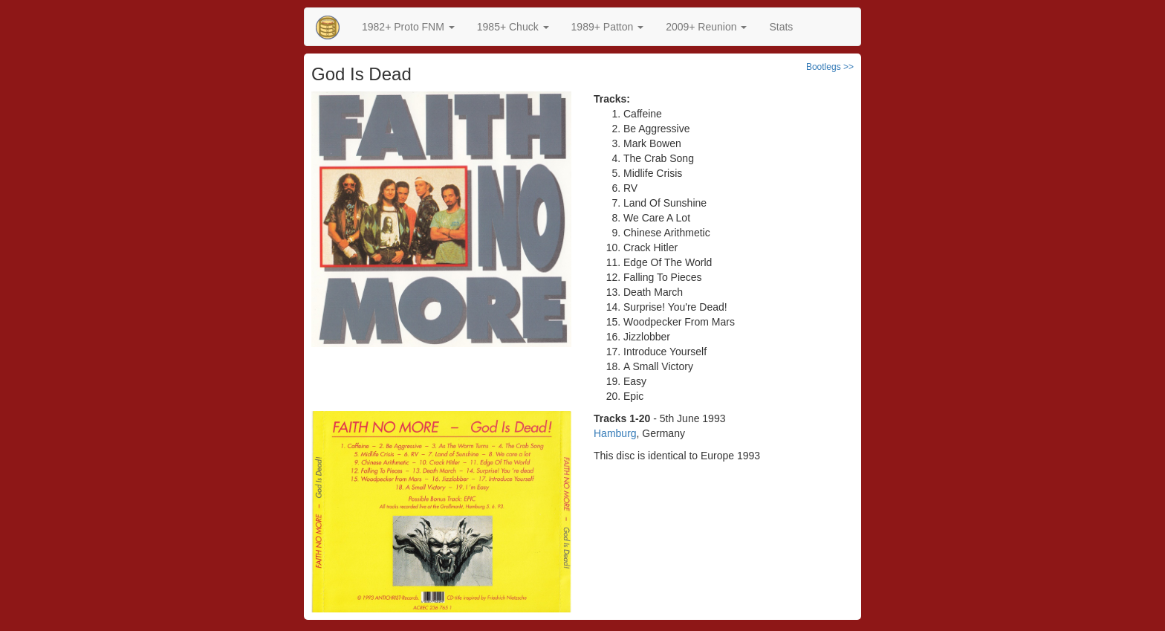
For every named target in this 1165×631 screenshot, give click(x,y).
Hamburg (615, 433)
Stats (781, 27)
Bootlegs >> (830, 67)
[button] (408, 26)
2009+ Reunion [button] (706, 27)
